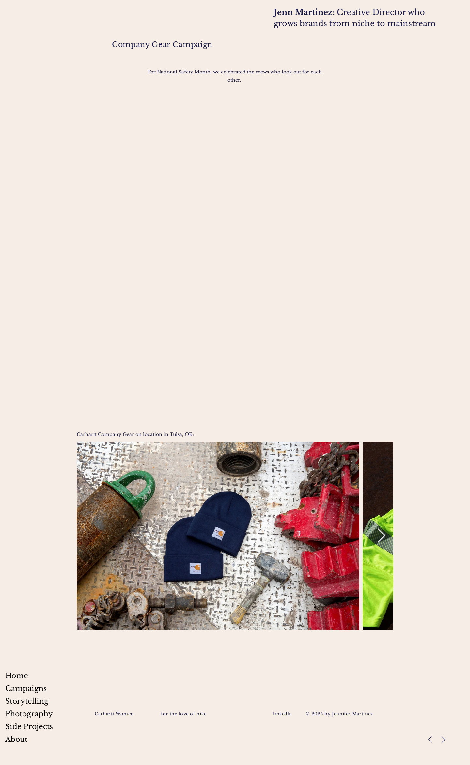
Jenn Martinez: (305, 12)
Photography (29, 713)
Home (16, 675)
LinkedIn (282, 714)
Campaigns (26, 688)
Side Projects (29, 726)
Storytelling (26, 701)
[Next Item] (381, 536)
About (16, 739)
